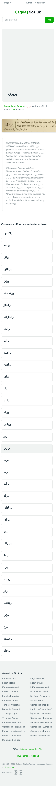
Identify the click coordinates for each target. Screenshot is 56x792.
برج (6, 627)
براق (6, 257)
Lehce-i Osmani (10, 691)
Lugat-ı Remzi (37, 678)
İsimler (23, 749)
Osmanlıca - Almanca (41, 727)
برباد (6, 412)
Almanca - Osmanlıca (41, 722)
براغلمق (8, 233)
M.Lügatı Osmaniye (40, 696)
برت (6, 460)
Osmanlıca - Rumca (14, 106)
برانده (7, 329)
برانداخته (9, 293)
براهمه (7, 352)
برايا (6, 388)
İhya (19, 756)
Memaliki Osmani (11, 709)
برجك (7, 650)
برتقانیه (8, 603)
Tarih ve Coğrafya (11, 705)
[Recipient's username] (23, 20)
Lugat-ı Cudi (36, 683)
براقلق (7, 269)
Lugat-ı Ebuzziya (10, 696)
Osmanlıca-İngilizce (40, 705)
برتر (6, 591)
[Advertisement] (27, 57)
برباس (7, 424)
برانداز (7, 305)
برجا (6, 472)
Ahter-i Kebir (36, 700)
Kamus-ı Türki (9, 678)
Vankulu (33, 749)
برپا (6, 567)
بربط (6, 555)
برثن (6, 615)
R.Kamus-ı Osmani (39, 687)
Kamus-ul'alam (10, 700)
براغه (7, 245)
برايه (6, 483)
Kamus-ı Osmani (10, 687)
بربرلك (7, 543)
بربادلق (8, 507)
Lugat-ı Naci (8, 683)
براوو (7, 340)
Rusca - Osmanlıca (11, 735)
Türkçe (5, 2)
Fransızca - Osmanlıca (13, 731)
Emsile (26, 756)
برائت (7, 400)
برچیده (7, 579)
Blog (41, 749)
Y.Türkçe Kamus (10, 718)
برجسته (8, 638)
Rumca (29, 2)
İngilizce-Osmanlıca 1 (41, 709)
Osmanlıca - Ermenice (41, 718)
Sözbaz (35, 756)
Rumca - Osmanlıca (40, 735)
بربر (6, 436)
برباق (7, 519)
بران (6, 281)
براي (6, 376)
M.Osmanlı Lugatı (39, 691)
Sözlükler (40, 2)
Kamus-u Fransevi (11, 722)
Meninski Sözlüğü (11, 740)
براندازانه (9, 317)
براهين (7, 364)
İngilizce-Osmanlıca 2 (41, 713)
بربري (7, 448)
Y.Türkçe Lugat (10, 713)
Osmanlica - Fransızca (13, 727)
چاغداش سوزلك (9, 767)
